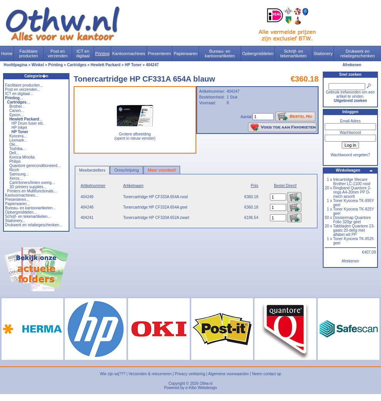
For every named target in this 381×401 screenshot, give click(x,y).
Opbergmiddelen (257, 53)
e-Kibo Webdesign (201, 388)
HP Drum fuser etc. (28, 123)
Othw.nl (206, 383)
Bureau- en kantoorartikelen (220, 53)
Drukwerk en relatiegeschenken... (33, 225)
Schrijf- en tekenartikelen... (28, 216)
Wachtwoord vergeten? (350, 155)
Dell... (14, 153)
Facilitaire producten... (24, 85)
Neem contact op (266, 374)
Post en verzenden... (22, 89)
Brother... (17, 106)
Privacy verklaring (190, 374)
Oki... (13, 144)
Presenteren (159, 53)
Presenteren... (17, 199)
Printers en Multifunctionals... (32, 191)
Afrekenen (351, 65)
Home (6, 53)
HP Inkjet (19, 127)
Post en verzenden (57, 53)
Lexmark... (18, 140)
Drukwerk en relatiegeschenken (358, 53)
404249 (87, 197)
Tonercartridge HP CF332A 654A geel (155, 207)
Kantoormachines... (21, 195)
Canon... (16, 111)
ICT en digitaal (83, 53)
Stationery (323, 53)
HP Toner (133, 65)
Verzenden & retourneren (150, 374)
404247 (152, 65)
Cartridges (76, 65)
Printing (102, 53)
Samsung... (19, 174)
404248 (87, 207)
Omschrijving (126, 170)
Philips (14, 161)
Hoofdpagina (15, 65)
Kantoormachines (128, 53)
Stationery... (15, 221)
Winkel (38, 65)
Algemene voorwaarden (228, 374)
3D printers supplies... (28, 187)
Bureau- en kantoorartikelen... (30, 208)
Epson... (16, 115)
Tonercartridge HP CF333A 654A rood (155, 197)
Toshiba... (17, 149)
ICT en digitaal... (19, 94)
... (14, 98)
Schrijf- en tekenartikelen (293, 53)
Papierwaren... (17, 204)
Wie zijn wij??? (112, 374)
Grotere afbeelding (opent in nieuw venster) (134, 134)
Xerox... (15, 178)
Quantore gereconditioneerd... (35, 166)
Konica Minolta (22, 157)
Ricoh (14, 170)
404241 (87, 218)
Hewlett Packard (105, 65)
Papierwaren (185, 53)
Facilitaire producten (28, 53)
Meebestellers (92, 170)
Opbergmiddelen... (21, 212)
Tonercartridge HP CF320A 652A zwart (156, 218)
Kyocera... (18, 136)
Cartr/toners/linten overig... (32, 182)
